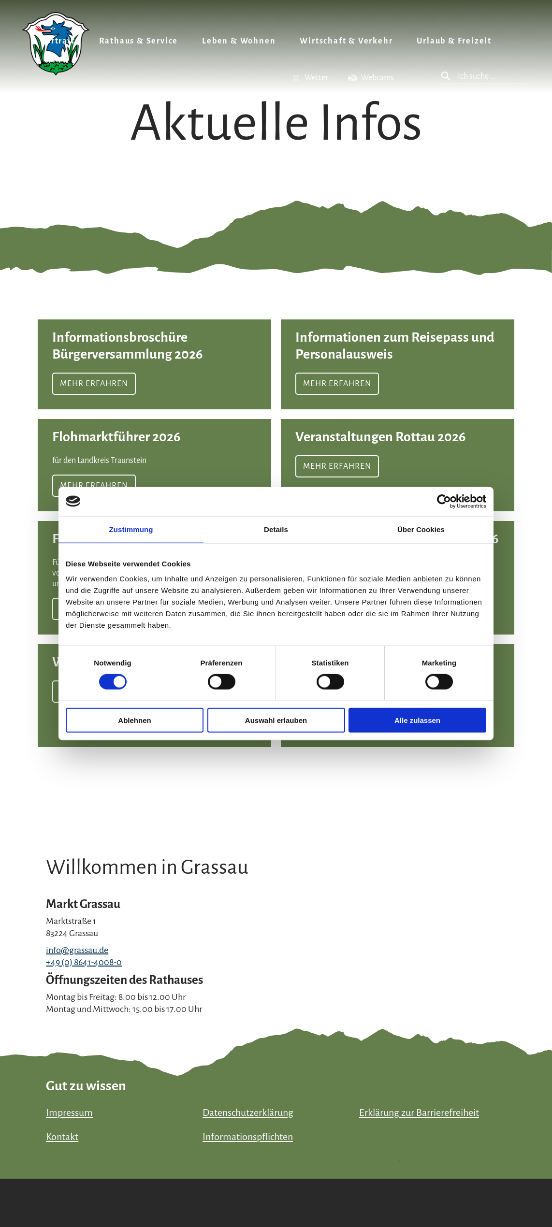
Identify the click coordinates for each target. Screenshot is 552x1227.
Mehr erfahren (154, 364)
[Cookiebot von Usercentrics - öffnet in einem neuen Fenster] (444, 501)
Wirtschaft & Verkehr (346, 41)
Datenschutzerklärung (248, 1112)
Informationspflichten (248, 1136)
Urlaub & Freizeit (454, 41)
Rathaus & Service (138, 41)
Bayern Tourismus (457, 1185)
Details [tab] (276, 529)
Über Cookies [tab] (421, 529)
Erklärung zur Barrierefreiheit (419, 1112)
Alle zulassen (417, 720)
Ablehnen (134, 720)
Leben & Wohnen (239, 41)
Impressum (69, 1112)
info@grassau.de (77, 950)
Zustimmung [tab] (131, 529)
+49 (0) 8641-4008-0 (84, 962)
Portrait (57, 41)
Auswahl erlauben (276, 720)
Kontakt (62, 1136)
